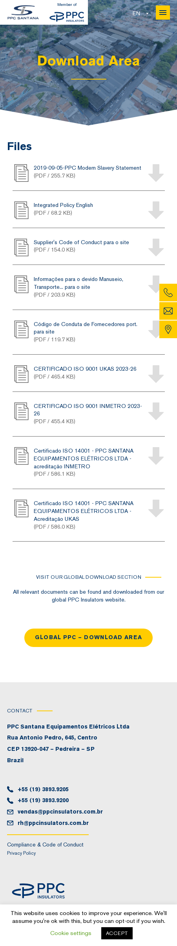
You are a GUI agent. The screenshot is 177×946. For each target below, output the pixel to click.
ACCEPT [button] (117, 933)
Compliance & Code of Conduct (45, 844)
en (136, 13)
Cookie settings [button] (70, 933)
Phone (168, 292)
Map (168, 329)
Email (168, 311)
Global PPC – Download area (88, 637)
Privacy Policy (21, 853)
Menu (163, 12)
